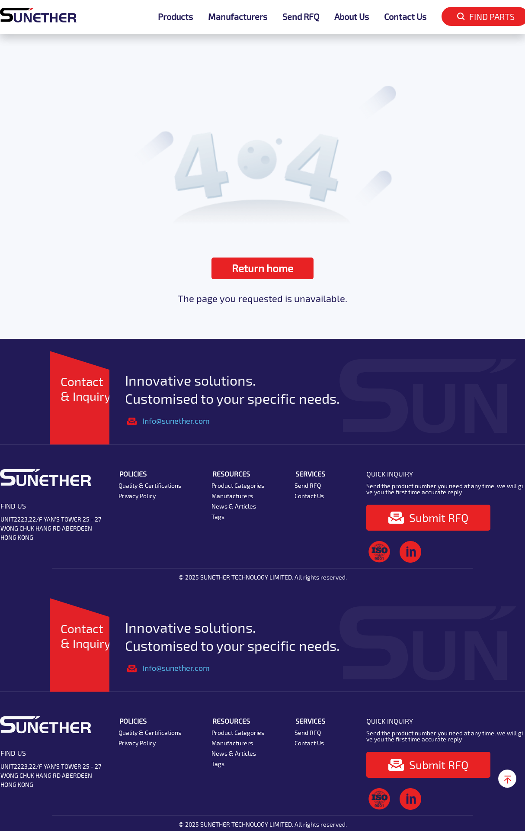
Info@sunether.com (176, 420)
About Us (351, 16)
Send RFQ (300, 16)
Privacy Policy (137, 495)
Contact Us (405, 16)
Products (175, 16)
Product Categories (237, 485)
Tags (217, 516)
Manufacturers (237, 16)
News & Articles (233, 506)
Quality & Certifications (149, 485)
